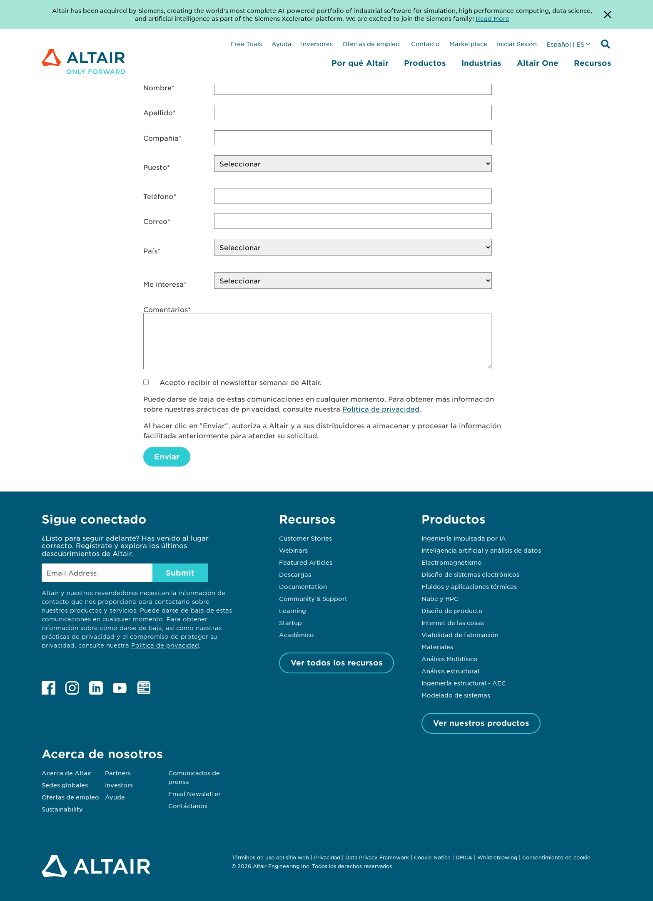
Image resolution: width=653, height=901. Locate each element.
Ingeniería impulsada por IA (463, 538)
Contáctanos (187, 805)
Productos (425, 62)
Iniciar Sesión (517, 43)
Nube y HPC (440, 598)
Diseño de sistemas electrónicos (470, 574)
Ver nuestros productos (481, 722)
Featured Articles (305, 562)
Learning (292, 610)
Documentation (303, 586)
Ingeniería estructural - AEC (463, 683)
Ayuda (282, 43)
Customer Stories (305, 538)
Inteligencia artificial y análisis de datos (481, 550)
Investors (119, 785)
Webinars (293, 550)
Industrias (481, 62)
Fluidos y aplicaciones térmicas (469, 586)
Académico (296, 634)
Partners (118, 773)
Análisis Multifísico (449, 659)
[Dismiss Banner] (607, 14)
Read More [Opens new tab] (492, 18)
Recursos (592, 62)
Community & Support (313, 598)
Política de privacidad (380, 409)
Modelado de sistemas (455, 695)
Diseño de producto (452, 610)
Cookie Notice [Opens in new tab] (432, 857)
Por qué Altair (360, 62)
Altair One (537, 62)
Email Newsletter (194, 793)
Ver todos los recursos (337, 662)
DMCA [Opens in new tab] (464, 857)
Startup (290, 622)
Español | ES (565, 44)
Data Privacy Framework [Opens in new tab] (377, 857)
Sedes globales (65, 785)
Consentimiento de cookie (556, 858)
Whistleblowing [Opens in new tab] (497, 857)
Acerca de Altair (67, 773)
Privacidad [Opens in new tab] (327, 857)
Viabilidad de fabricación (459, 634)
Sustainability (62, 809)
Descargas (295, 574)
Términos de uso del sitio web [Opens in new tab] (270, 857)
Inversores (317, 43)
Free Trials (246, 43)
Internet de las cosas (452, 622)
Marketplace (468, 43)
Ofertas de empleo (371, 43)
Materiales (437, 646)
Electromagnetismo (451, 562)
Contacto (424, 43)
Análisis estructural (450, 671)
